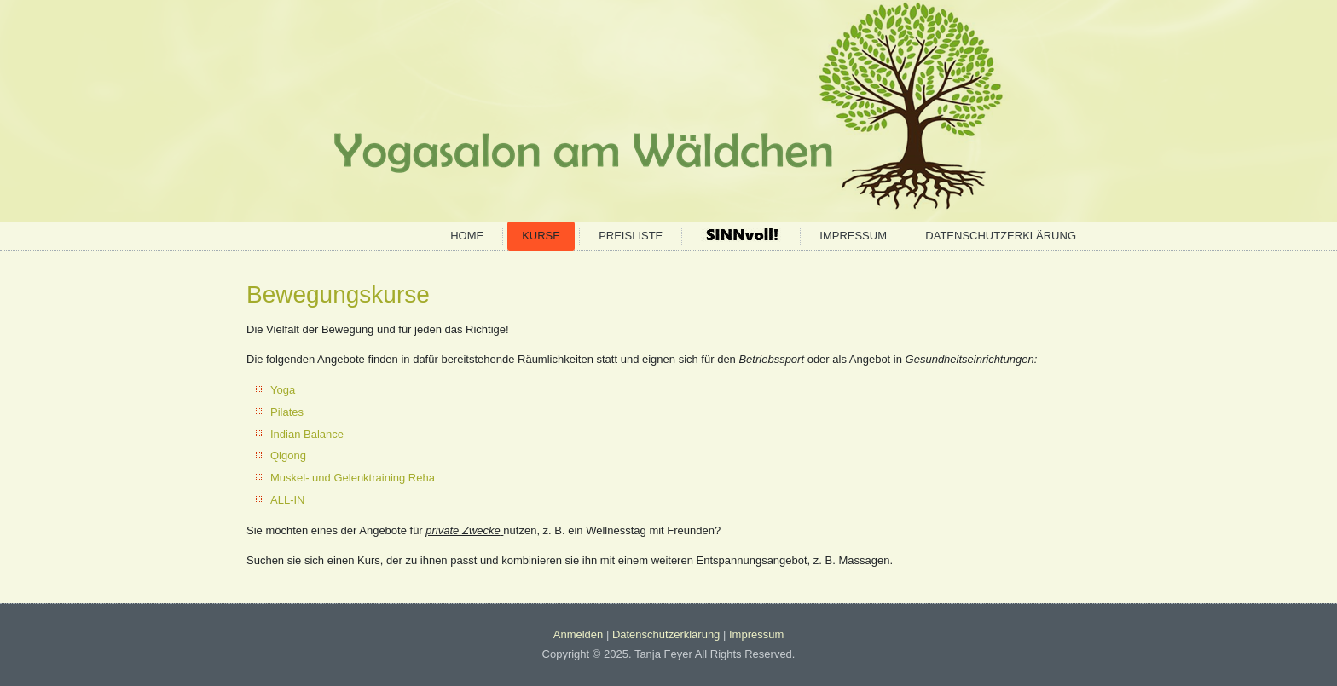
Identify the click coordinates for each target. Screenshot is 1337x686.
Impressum (853, 235)
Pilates (287, 412)
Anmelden (578, 634)
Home (466, 235)
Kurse (541, 235)
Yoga (282, 389)
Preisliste (631, 235)
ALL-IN (287, 499)
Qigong (288, 455)
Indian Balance (307, 434)
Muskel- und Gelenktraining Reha (352, 477)
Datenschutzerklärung (1000, 235)
